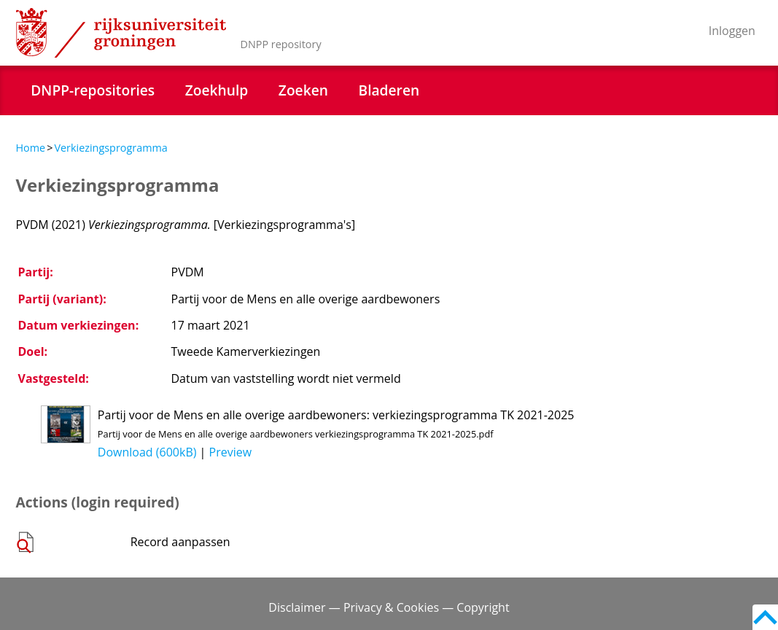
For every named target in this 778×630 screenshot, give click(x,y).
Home (31, 148)
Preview (230, 452)
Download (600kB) (147, 452)
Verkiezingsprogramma (110, 148)
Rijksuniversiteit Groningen (121, 33)
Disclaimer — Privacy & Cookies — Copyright (388, 607)
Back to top (765, 617)
